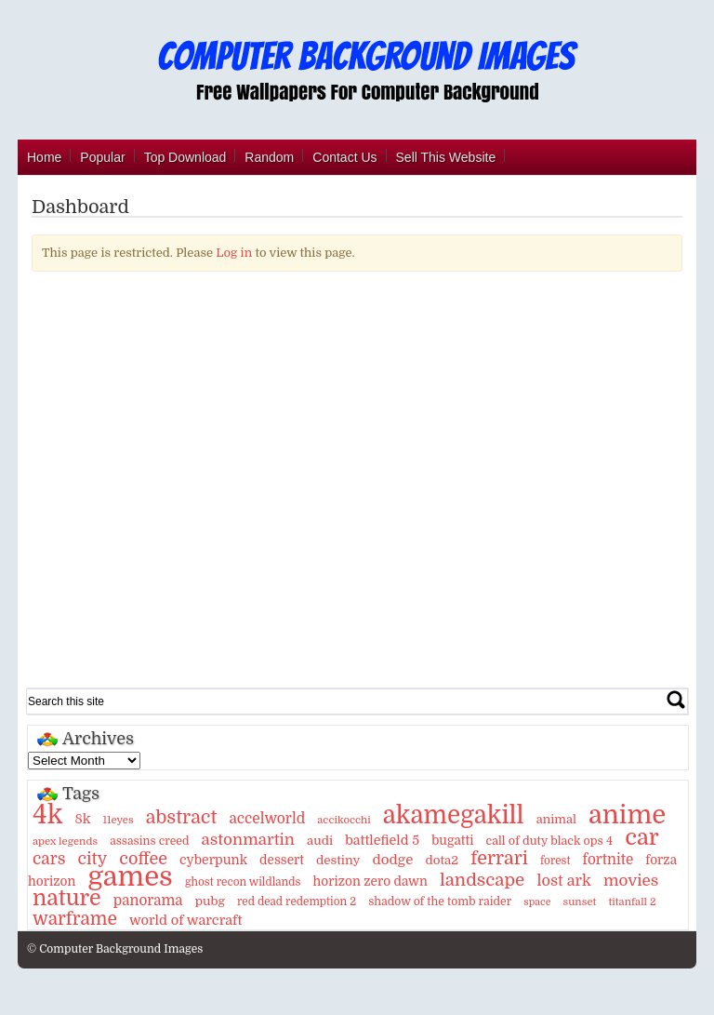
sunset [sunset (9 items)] (580, 902)
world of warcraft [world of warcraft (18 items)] (185, 920)
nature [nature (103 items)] (67, 898)
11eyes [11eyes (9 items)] (117, 820)
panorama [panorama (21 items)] (148, 900)
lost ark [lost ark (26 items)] (563, 880)
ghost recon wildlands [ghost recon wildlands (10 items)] (242, 881)
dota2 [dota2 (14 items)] (441, 860)
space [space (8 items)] (536, 902)
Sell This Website (446, 157)
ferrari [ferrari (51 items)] (499, 858)
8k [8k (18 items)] (82, 818)
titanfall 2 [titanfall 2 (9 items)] (631, 902)
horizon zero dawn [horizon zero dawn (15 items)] (369, 881)
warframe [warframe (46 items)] (75, 919)
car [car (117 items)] (642, 837)
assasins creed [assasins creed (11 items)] (149, 841)
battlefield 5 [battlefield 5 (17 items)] (382, 840)
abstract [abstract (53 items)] (182, 817)
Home (44, 157)
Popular (102, 157)
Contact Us (344, 157)
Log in (234, 253)
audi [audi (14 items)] (320, 841)
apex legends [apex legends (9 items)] (65, 841)
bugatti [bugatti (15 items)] (452, 841)
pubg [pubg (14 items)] (210, 901)
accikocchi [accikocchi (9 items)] (343, 820)
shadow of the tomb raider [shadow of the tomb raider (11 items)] (439, 901)
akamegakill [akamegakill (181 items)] (453, 815)
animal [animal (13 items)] (556, 819)
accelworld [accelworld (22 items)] (267, 818)
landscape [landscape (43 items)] (482, 880)
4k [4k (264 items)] (47, 815)
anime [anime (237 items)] (627, 815)
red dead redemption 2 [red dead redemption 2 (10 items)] (296, 901)
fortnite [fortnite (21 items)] (608, 859)
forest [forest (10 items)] (555, 860)
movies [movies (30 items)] (631, 880)
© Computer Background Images (115, 948)
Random (269, 157)
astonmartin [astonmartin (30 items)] (248, 839)
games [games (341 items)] (129, 876)
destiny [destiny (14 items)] (338, 860)
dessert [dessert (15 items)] (281, 860)
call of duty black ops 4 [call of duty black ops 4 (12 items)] (549, 841)
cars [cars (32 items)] (49, 858)
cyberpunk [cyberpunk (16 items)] (213, 859)
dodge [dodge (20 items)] (392, 859)
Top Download (185, 157)
